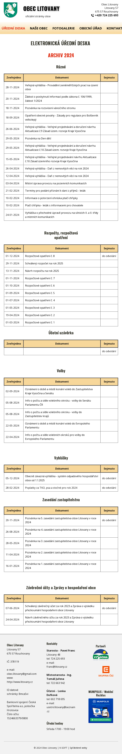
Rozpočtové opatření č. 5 (40, 293)
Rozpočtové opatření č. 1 (40, 322)
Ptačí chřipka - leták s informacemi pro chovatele (54, 205)
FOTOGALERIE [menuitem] (63, 28)
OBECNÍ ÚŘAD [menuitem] (90, 28)
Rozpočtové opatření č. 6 (40, 285)
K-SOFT (63, 747)
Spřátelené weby (78, 747)
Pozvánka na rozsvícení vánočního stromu (50, 108)
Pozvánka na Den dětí (38, 138)
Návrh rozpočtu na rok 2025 (42, 271)
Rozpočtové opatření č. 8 (40, 256)
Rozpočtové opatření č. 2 (40, 315)
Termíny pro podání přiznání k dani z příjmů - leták (55, 190)
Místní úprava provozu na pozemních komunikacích (56, 183)
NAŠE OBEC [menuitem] (39, 28)
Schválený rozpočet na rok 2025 (44, 263)
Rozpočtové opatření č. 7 (40, 278)
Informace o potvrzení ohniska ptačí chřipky (51, 198)
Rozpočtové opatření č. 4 (40, 300)
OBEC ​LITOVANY (41, 8)
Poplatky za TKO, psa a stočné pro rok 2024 (51, 487)
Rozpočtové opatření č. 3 (40, 307)
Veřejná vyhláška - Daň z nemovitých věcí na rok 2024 (56, 168)
